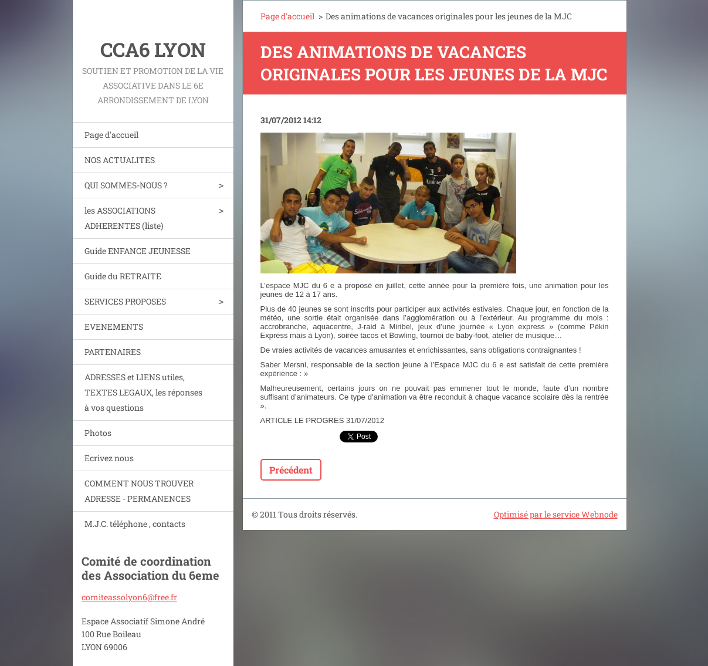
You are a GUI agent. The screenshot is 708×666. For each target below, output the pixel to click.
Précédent (291, 470)
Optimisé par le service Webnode (556, 514)
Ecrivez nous (109, 458)
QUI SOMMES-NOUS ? (126, 185)
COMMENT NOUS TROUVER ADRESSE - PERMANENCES (139, 491)
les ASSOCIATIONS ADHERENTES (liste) (123, 218)
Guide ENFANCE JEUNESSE (137, 250)
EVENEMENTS (113, 326)
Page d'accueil (111, 134)
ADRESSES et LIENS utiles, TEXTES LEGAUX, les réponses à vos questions (143, 392)
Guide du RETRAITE (122, 276)
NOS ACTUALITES (119, 159)
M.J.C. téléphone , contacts (134, 523)
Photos (97, 432)
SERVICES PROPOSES (125, 301)
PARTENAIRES (112, 351)
